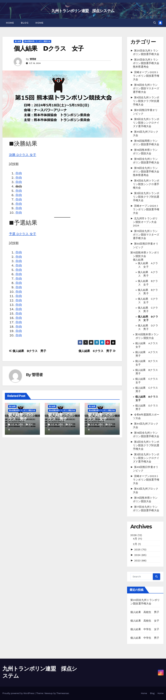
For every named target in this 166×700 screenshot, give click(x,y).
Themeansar (62, 693)
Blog (24, 22)
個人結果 (18, 41)
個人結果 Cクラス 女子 (100, 416)
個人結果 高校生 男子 (144, 612)
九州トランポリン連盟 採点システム (82, 10)
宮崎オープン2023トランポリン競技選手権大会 (146, 480)
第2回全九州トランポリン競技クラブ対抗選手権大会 (146, 445)
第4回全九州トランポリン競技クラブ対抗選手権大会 (146, 101)
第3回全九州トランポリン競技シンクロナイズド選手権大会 (146, 458)
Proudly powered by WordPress (18, 693)
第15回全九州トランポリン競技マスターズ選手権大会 (146, 235)
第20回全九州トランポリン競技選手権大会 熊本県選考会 (147, 63)
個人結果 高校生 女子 (144, 620)
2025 (140, 549)
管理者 (33, 59)
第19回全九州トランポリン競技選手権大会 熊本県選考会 (147, 171)
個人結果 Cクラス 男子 (97, 351)
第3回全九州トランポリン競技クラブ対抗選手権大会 (146, 197)
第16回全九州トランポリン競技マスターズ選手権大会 (146, 88)
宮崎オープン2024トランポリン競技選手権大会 (146, 209)
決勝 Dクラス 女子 (22, 155)
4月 (137, 538)
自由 (18, 173)
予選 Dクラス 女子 (22, 234)
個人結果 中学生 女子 (144, 629)
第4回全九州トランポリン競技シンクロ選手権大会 (146, 184)
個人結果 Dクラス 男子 (27, 351)
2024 (140, 555)
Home (10, 22)
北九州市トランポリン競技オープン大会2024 (145, 222)
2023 (140, 560)
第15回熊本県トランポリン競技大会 (37, 41)
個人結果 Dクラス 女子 (48, 48)
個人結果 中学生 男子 (144, 637)
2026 (136, 535)
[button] (154, 22)
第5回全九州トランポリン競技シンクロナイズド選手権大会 (146, 123)
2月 (137, 544)
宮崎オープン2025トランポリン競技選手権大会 (146, 76)
